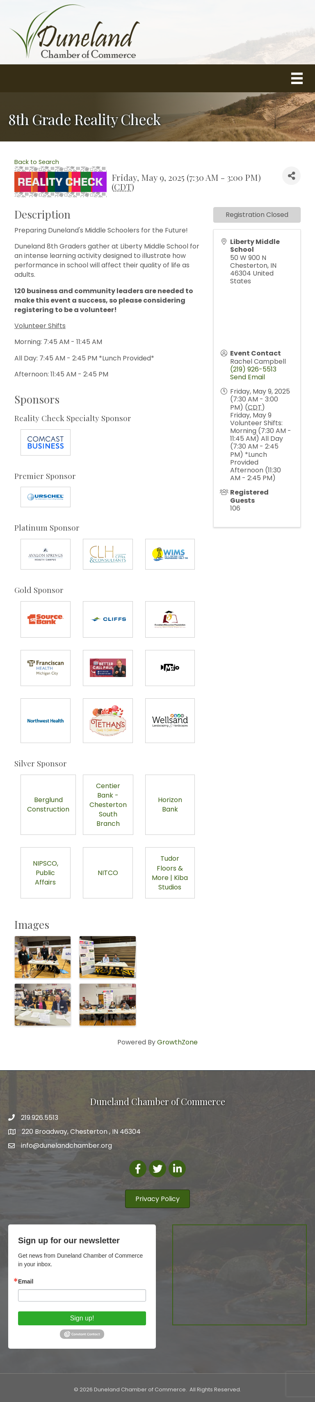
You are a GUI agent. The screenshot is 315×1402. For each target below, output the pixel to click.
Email (25, 1281)
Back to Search (36, 162)
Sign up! (82, 1318)
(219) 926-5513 (253, 369)
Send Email (247, 377)
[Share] (291, 175)
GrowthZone (177, 1042)
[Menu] (297, 78)
